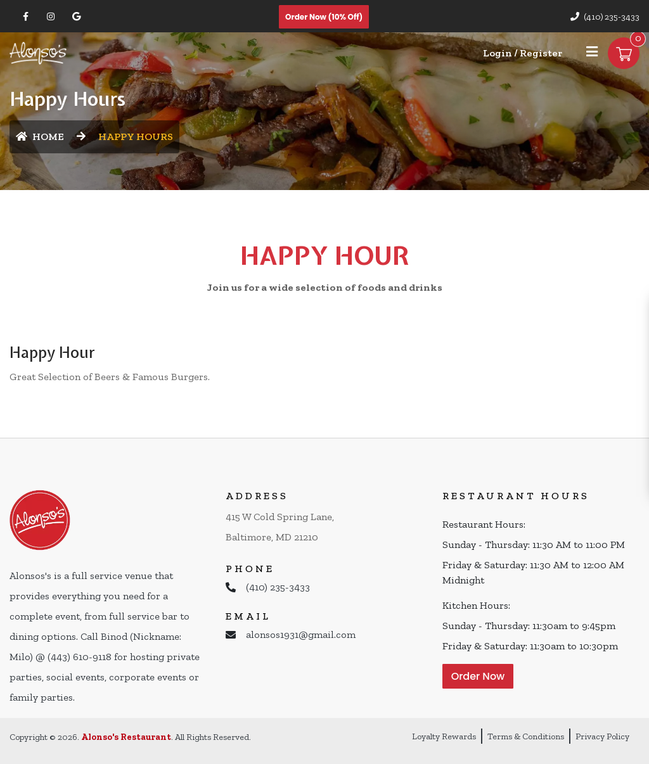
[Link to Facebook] (25, 16)
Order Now (478, 676)
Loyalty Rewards (444, 736)
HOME (40, 137)
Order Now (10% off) (324, 16)
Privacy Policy (602, 736)
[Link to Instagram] (50, 16)
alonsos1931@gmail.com (301, 634)
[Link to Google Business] (76, 16)
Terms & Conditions (525, 736)
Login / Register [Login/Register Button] (522, 53)
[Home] (38, 52)
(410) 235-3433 (611, 16)
